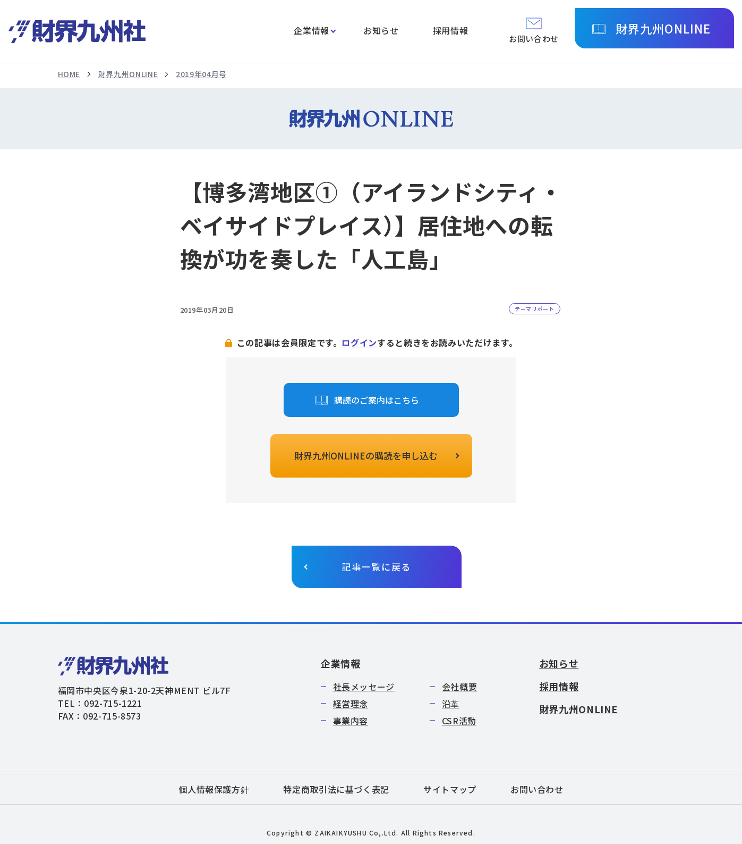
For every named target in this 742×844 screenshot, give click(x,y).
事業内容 (351, 720)
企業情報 (311, 30)
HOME (69, 74)
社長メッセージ (364, 686)
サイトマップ (449, 789)
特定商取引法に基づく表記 (336, 789)
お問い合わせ (537, 789)
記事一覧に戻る (376, 566)
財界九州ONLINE (663, 28)
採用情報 (450, 30)
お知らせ (381, 30)
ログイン (359, 342)
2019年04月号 (201, 74)
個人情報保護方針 (213, 789)
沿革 (450, 703)
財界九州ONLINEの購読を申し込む (366, 455)
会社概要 (459, 686)
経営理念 (351, 703)
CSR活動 (459, 720)
